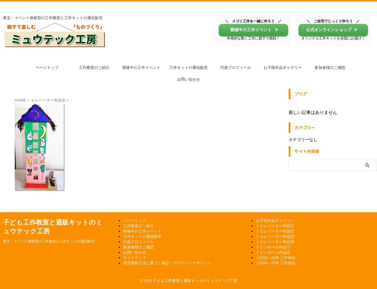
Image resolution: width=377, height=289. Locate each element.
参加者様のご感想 (330, 67)
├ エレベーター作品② (275, 231)
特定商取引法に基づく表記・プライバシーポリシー (167, 263)
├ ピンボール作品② (273, 252)
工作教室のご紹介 (94, 67)
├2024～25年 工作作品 (275, 263)
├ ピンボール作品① (273, 247)
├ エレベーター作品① (275, 226)
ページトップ (47, 67)
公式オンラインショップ (332, 29)
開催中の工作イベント (252, 29)
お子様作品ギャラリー (283, 67)
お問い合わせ (188, 79)
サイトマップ (134, 257)
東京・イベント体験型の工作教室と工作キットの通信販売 (49, 241)
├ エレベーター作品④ (275, 242)
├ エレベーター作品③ (275, 236)
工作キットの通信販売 (188, 67)
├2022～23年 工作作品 (275, 257)
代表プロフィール (235, 67)
